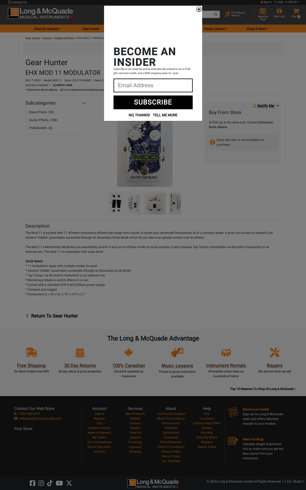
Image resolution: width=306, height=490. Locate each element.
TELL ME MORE (165, 115)
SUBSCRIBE (153, 102)
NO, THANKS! (139, 115)
